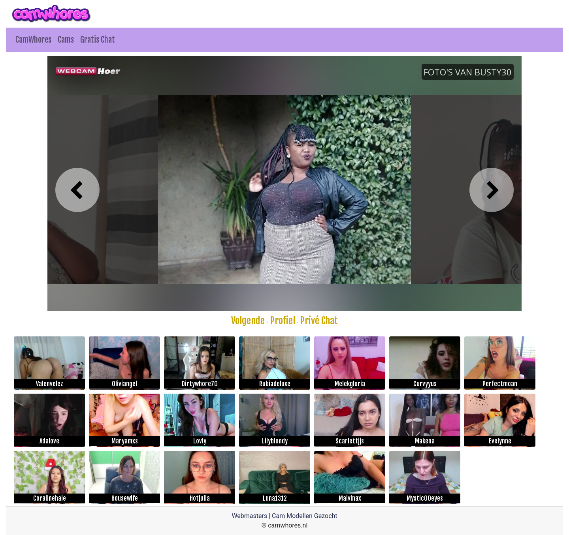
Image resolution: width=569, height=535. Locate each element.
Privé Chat (319, 321)
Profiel (282, 321)
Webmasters (249, 516)
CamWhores (33, 40)
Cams (66, 40)
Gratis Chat (97, 40)
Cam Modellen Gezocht (304, 516)
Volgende (248, 321)
